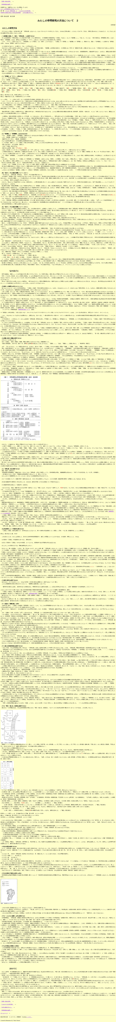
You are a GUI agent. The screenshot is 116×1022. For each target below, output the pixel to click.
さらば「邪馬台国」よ (11, 11)
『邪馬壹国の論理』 (6, 4)
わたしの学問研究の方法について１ (10, 9)
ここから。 (29, 1017)
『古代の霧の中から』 (28, 12)
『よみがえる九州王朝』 (24, 11)
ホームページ (4, 1013)
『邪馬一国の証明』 (6, 1)
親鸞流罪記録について (24, 309)
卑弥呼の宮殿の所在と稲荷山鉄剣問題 (11, 12)
